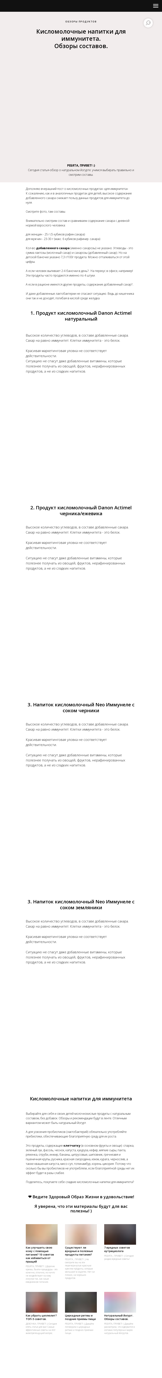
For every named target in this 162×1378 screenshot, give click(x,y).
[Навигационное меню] (155, 6)
